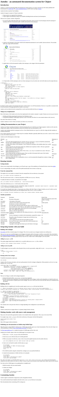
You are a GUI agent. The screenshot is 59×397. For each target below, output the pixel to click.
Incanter (39, 8)
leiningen (41, 113)
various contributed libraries (21, 8)
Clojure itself (10, 8)
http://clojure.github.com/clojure (20, 338)
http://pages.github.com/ (7, 341)
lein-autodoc (3, 236)
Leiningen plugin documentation (8, 240)
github (54, 170)
